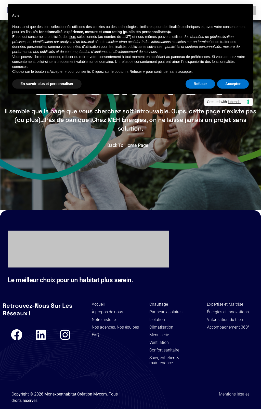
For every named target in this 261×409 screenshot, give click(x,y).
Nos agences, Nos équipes (115, 327)
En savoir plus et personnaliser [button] (46, 84)
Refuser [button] (200, 84)
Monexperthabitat (60, 394)
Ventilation (159, 342)
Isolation (157, 319)
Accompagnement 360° (228, 327)
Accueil (98, 304)
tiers (72, 37)
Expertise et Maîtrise (225, 304)
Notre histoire (104, 319)
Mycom (100, 394)
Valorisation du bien (225, 319)
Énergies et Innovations (228, 311)
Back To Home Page (127, 145)
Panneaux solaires (165, 311)
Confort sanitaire (164, 350)
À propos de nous (107, 311)
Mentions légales (234, 394)
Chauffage (158, 304)
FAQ (95, 334)
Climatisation (161, 327)
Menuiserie (159, 334)
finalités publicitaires (130, 47)
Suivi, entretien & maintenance (164, 360)
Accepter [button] (233, 84)
